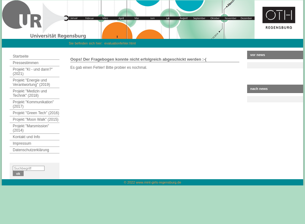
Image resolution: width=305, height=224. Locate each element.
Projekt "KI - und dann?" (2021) (33, 71)
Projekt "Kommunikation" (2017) (33, 104)
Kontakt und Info (26, 137)
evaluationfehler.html (120, 43)
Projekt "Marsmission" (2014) (31, 128)
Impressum (22, 143)
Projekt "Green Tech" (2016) (36, 113)
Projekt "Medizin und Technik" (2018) (30, 93)
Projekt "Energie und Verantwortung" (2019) (31, 82)
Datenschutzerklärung (31, 150)
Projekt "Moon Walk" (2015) (36, 119)
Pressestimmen (26, 63)
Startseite (21, 56)
